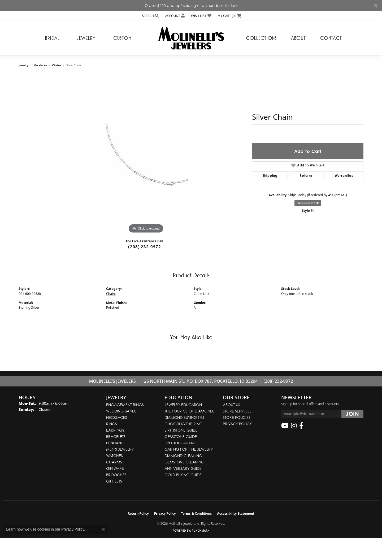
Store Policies (236, 417)
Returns (306, 176)
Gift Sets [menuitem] (114, 481)
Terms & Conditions (196, 513)
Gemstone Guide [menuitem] (180, 436)
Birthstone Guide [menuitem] (181, 430)
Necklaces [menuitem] (116, 417)
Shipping (270, 176)
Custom (122, 38)
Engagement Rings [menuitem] (125, 404)
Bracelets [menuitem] (115, 436)
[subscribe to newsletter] (352, 414)
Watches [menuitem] (114, 455)
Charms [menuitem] (114, 462)
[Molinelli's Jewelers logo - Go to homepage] (191, 38)
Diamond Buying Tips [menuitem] (184, 417)
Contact (331, 38)
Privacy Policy (237, 423)
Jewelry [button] (86, 38)
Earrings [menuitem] (115, 430)
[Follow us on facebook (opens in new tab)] (301, 426)
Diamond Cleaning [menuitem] (183, 455)
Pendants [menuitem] (115, 443)
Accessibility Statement (235, 513)
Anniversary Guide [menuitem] (183, 468)
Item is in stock (308, 203)
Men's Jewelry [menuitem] (120, 449)
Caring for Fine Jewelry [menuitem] (188, 449)
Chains (56, 65)
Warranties (344, 176)
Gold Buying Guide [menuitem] (183, 474)
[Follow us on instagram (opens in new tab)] (294, 426)
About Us (231, 404)
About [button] (298, 38)
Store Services (237, 411)
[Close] (375, 5)
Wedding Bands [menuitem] (121, 411)
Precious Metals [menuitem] (180, 443)
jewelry (23, 65)
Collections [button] (261, 38)
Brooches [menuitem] (116, 474)
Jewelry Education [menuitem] (183, 404)
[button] (150, 15)
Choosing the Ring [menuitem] (183, 423)
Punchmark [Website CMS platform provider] (201, 530)
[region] (145, 155)
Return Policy (138, 513)
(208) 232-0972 (144, 246)
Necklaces (40, 65)
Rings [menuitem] (111, 423)
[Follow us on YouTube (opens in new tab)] (284, 426)
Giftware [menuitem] (115, 468)
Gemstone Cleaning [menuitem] (184, 462)
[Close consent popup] (103, 529)
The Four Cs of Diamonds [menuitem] (189, 411)
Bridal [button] (52, 38)
